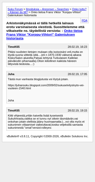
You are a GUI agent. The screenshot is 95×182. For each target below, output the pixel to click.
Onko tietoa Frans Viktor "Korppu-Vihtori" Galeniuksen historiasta (44, 34)
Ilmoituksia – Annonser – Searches (47, 9)
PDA (84, 20)
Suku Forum (15, 9)
